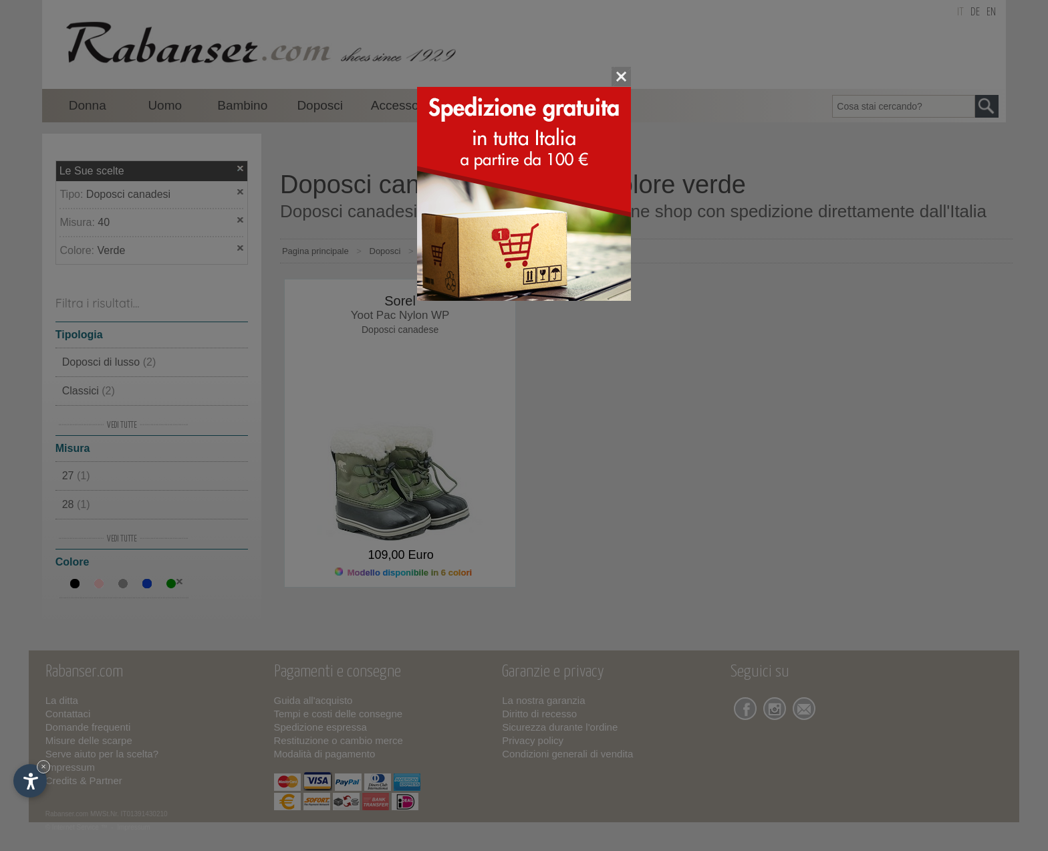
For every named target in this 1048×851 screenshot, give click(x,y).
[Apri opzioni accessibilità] (30, 781)
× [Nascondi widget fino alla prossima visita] (43, 766)
